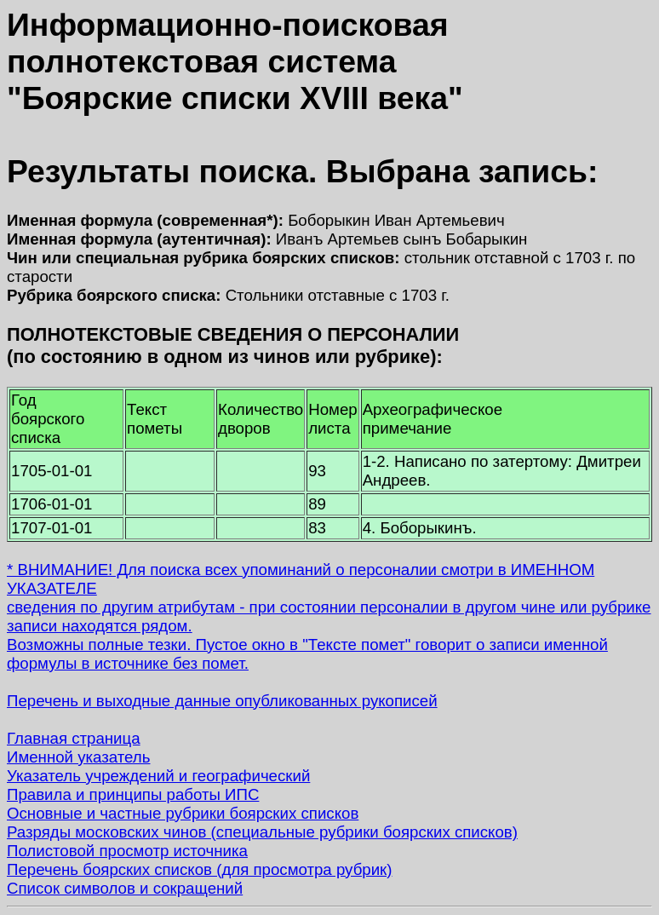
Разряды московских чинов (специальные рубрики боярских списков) (262, 832)
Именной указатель (78, 757)
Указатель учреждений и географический (158, 776)
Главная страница (73, 738)
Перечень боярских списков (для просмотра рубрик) (200, 869)
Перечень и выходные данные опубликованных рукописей (222, 701)
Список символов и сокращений (125, 888)
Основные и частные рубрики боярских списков (182, 813)
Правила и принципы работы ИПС (133, 794)
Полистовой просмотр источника (127, 851)
